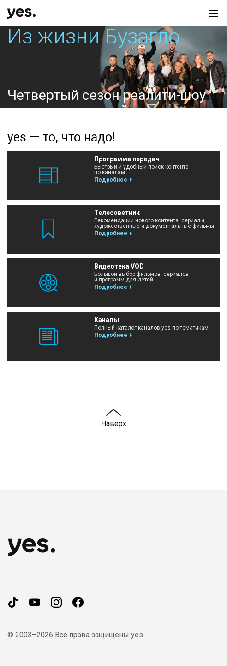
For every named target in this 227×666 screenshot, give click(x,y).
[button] (113, 67)
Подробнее (110, 180)
